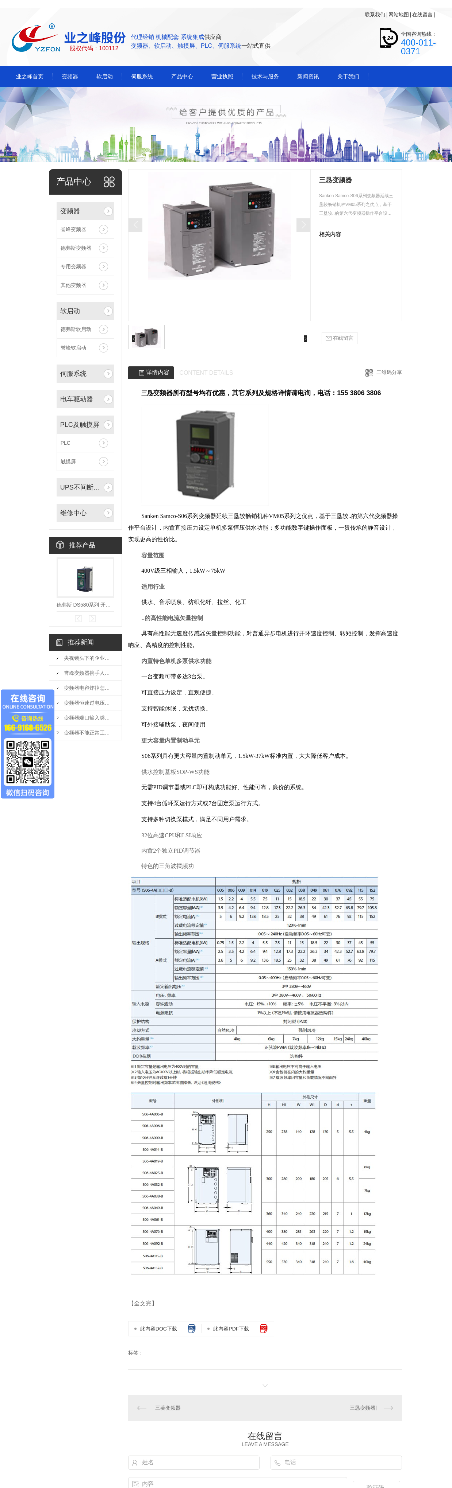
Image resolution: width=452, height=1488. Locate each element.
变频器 (70, 211)
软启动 (70, 311)
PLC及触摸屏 (79, 424)
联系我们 (375, 14)
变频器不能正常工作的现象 (89, 733)
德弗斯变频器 (76, 248)
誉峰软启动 (73, 348)
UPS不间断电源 (81, 487)
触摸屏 (68, 461)
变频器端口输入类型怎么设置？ (89, 718)
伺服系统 (73, 373)
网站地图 (398, 14)
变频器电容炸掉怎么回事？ (89, 688)
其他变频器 (73, 285)
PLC (65, 443)
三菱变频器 (168, 1408)
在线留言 (422, 14)
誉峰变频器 (73, 229)
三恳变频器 (362, 1408)
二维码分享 (389, 372)
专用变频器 (73, 266)
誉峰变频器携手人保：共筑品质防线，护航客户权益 (89, 673)
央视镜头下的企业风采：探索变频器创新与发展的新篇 (89, 658)
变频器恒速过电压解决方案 (89, 703)
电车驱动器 (76, 399)
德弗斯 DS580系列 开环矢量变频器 (85, 605)
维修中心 (73, 513)
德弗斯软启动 (76, 329)
